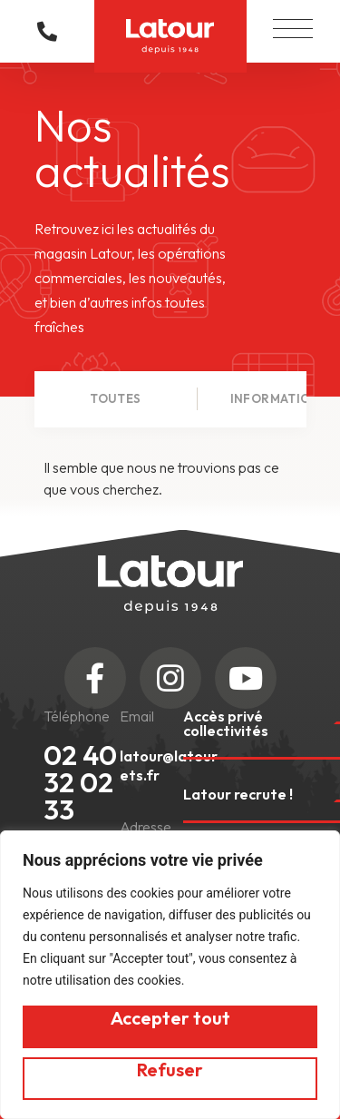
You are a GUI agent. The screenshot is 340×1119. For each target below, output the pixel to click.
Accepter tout (170, 1017)
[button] (293, 24)
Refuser (170, 1069)
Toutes (115, 398)
